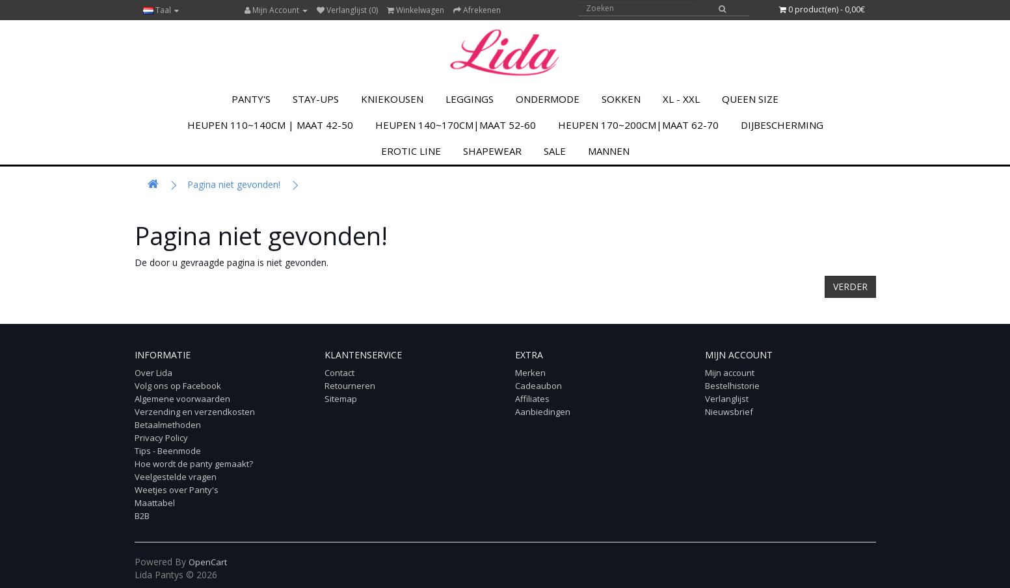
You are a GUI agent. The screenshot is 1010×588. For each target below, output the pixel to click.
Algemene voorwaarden (182, 399)
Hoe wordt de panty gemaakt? (194, 464)
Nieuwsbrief (729, 412)
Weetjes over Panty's (177, 490)
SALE (555, 150)
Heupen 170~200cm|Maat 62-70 (638, 124)
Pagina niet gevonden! (233, 184)
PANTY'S (251, 98)
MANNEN (609, 150)
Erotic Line (411, 150)
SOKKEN (621, 98)
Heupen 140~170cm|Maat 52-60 (455, 124)
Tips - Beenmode (168, 451)
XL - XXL (681, 98)
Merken (530, 373)
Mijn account (729, 373)
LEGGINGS (469, 98)
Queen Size (750, 98)
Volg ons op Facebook (178, 386)
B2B (142, 516)
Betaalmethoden (168, 425)
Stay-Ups (316, 98)
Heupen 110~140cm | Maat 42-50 (270, 124)
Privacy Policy (161, 438)
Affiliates (532, 399)
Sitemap (341, 399)
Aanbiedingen (542, 412)
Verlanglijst (727, 399)
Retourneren (350, 386)
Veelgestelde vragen (176, 477)
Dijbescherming (782, 124)
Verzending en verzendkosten (195, 412)
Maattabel (155, 503)
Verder (850, 286)
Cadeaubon (538, 386)
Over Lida (153, 373)
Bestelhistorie (732, 386)
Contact (339, 373)
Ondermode (547, 98)
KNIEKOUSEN (392, 98)
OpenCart (208, 562)
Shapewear (492, 150)
